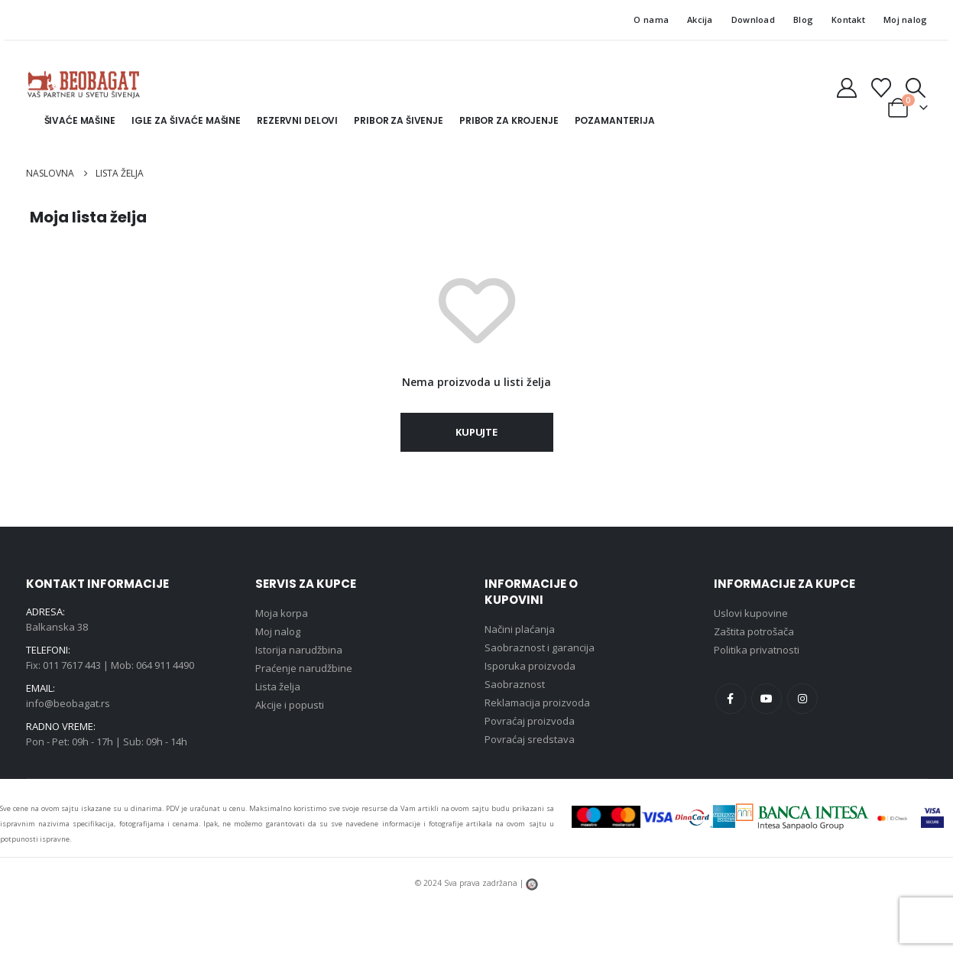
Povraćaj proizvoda (530, 721)
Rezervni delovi (297, 120)
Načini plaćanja (520, 629)
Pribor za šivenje (398, 120)
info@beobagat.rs (68, 703)
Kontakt (848, 19)
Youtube (766, 698)
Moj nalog (905, 19)
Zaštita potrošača (754, 631)
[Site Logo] (83, 84)
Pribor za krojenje (509, 120)
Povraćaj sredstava (530, 739)
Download (753, 19)
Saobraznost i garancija (540, 647)
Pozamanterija (615, 120)
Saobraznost (515, 684)
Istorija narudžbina (298, 650)
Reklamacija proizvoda (537, 702)
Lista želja (277, 686)
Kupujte (476, 432)
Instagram (802, 698)
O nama (651, 19)
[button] (915, 88)
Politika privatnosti (756, 650)
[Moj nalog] (846, 88)
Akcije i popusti (289, 705)
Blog (803, 19)
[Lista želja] (881, 88)
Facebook (730, 698)
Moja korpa (281, 613)
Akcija (700, 19)
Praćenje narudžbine (303, 668)
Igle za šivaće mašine (186, 120)
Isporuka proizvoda (530, 666)
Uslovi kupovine (751, 613)
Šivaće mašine (79, 120)
